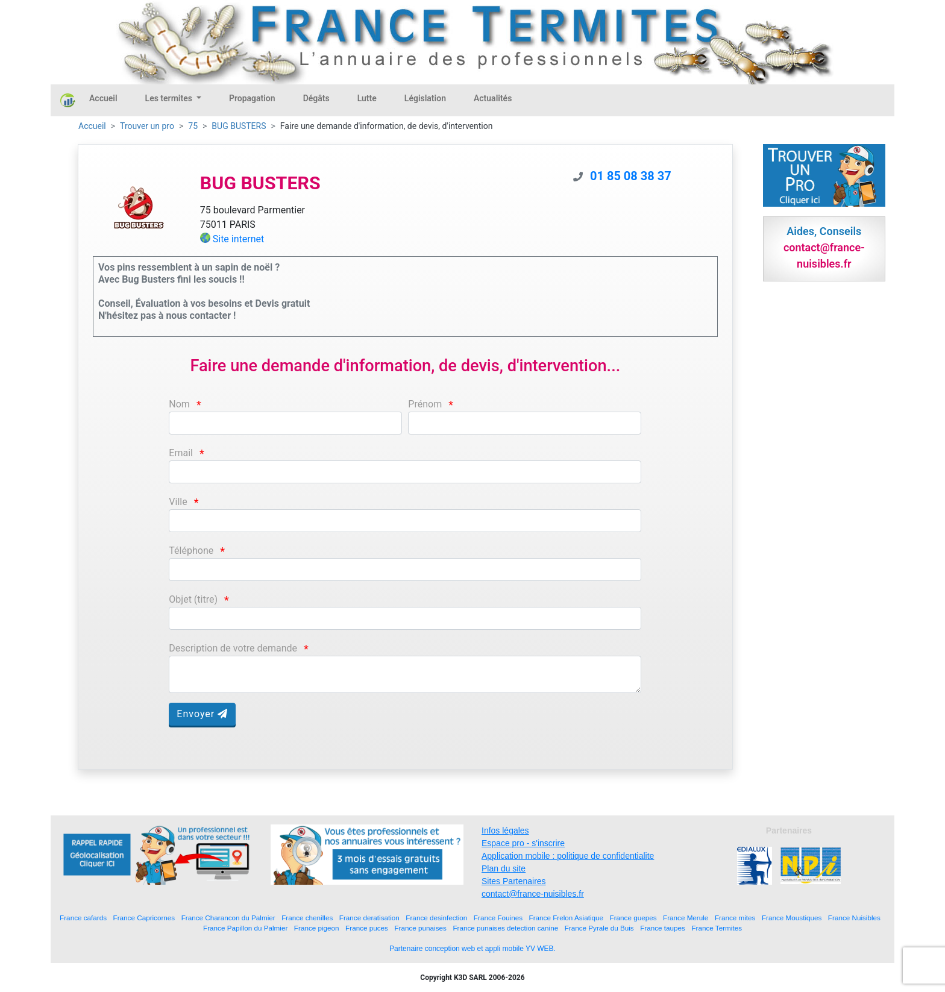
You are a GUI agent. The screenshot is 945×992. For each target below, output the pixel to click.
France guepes (633, 917)
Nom (179, 404)
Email (181, 452)
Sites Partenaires (514, 881)
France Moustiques (791, 917)
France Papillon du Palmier (245, 928)
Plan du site (504, 868)
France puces (366, 928)
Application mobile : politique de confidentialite (568, 856)
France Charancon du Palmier (228, 917)
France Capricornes (144, 917)
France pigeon (316, 928)
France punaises (420, 928)
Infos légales (505, 830)
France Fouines (498, 917)
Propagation (252, 98)
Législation (425, 98)
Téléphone (191, 550)
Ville (178, 501)
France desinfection (436, 917)
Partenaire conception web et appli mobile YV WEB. (472, 948)
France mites (735, 917)
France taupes (662, 928)
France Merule (685, 917)
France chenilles (307, 917)
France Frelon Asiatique (566, 917)
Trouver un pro (147, 126)
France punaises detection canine (505, 928)
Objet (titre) (193, 599)
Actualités (493, 98)
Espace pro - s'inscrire (523, 843)
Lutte (367, 98)
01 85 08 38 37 (630, 176)
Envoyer (202, 714)
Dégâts (316, 98)
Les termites (170, 98)
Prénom (425, 404)
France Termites (716, 928)
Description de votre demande (233, 648)
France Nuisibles (854, 917)
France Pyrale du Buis (599, 928)
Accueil (103, 98)
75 (193, 126)
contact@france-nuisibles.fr (533, 894)
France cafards (83, 917)
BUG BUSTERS (239, 126)
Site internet (239, 239)
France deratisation (369, 917)
